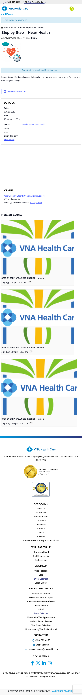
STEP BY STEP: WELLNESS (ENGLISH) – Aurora (22, 278)
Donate (41, 532)
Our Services (41, 512)
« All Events (7, 14)
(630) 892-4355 (12, 2)
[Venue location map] (41, 163)
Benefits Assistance (41, 593)
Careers (41, 528)
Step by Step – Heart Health (33, 124)
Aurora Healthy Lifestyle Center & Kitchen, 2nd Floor (25, 196)
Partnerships (41, 560)
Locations (41, 520)
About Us (41, 508)
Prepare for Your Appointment (41, 617)
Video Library (41, 583)
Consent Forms (41, 605)
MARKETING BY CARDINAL (63, 691)
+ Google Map (36, 203)
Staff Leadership (41, 556)
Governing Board (41, 552)
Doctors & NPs (41, 516)
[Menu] (78, 8)
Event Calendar (41, 579)
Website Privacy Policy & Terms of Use (41, 540)
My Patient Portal (34, 2)
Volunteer (41, 536)
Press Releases (41, 571)
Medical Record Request (41, 621)
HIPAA (41, 609)
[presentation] (37, 247)
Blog (41, 575)
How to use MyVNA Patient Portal (41, 629)
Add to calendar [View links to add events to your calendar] (15, 91)
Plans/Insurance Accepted (41, 597)
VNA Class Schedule (41, 625)
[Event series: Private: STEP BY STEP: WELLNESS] (30, 282)
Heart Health (9, 140)
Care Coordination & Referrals (41, 601)
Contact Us (41, 524)
